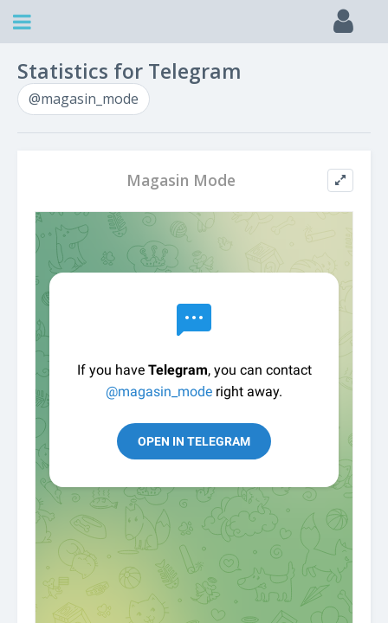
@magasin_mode (84, 98)
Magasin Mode (181, 180)
